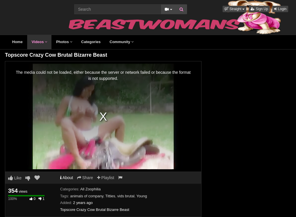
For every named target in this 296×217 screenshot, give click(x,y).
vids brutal (125, 196)
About (66, 177)
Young (141, 196)
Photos (64, 42)
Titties (110, 196)
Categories (91, 42)
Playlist (105, 177)
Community (122, 42)
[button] (234, 9)
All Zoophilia (90, 189)
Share (85, 177)
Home (17, 42)
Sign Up (259, 9)
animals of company (86, 196)
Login (280, 9)
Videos (39, 42)
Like (15, 178)
